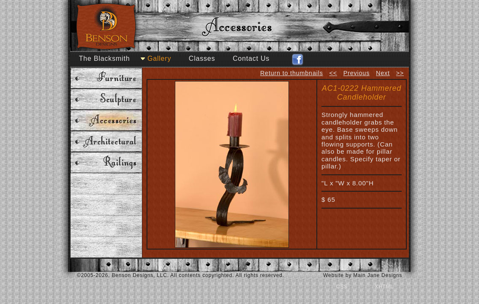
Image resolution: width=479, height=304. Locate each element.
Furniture (106, 78)
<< (333, 73)
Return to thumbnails (291, 73)
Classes (202, 58)
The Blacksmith (104, 58)
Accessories (106, 120)
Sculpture (106, 99)
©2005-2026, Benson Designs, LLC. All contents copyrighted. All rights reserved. (180, 275)
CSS (342, 287)
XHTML (384, 287)
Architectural (106, 141)
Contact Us (251, 58)
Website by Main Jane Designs (362, 275)
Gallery (159, 58)
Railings (106, 162)
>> (400, 73)
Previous (356, 73)
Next (383, 73)
